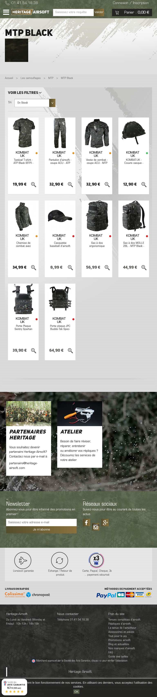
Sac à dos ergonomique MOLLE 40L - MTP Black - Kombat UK (97, 248)
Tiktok (95, 525)
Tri (9, 102)
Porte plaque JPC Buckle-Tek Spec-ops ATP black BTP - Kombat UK (60, 331)
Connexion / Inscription (131, 3)
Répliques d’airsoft (119, 623)
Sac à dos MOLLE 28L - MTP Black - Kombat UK (133, 246)
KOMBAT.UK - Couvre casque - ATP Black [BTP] (133, 163)
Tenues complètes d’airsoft (124, 619)
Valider (98, 12)
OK (76, 691)
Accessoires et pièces (121, 632)
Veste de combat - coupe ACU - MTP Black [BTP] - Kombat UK (97, 165)
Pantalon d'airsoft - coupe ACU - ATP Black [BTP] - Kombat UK (60, 165)
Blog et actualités (118, 644)
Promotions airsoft (119, 640)
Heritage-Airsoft (80, 672)
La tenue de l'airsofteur (122, 628)
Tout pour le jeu (117, 636)
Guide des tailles (118, 656)
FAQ (110, 652)
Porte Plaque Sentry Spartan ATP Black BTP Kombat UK (23, 331)
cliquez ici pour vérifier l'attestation (110, 661)
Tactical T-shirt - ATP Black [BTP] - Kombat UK (23, 163)
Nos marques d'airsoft (121, 648)
